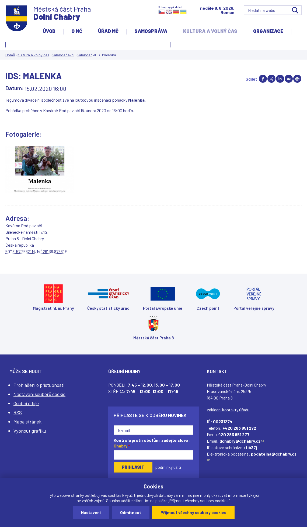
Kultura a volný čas (210, 31)
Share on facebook (263, 79)
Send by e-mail (289, 79)
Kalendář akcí (53, 44)
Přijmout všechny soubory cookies (193, 512)
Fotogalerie (20, 44)
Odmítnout (130, 512)
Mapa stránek (27, 422)
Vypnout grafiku (29, 431)
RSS (17, 412)
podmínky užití (168, 467)
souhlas (114, 495)
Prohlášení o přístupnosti (38, 385)
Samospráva (150, 31)
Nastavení (91, 512)
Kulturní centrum (149, 44)
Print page (297, 79)
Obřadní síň (185, 44)
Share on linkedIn (280, 79)
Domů (10, 55)
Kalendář (84, 55)
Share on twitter (271, 79)
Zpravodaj (215, 45)
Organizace (268, 31)
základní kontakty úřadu (228, 409)
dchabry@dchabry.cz (241, 440)
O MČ (76, 31)
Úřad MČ (108, 31)
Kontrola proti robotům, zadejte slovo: (152, 443)
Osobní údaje (26, 403)
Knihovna (84, 44)
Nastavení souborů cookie (39, 394)
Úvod (49, 31)
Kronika (111, 45)
